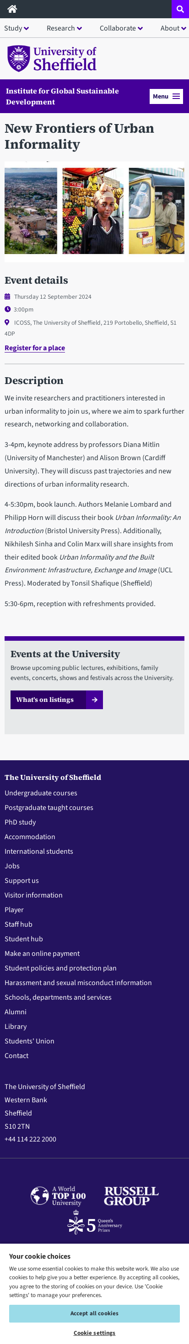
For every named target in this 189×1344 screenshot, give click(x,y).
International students (39, 851)
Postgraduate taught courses (49, 808)
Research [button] (61, 28)
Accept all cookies (94, 1313)
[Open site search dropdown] (180, 9)
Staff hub (18, 924)
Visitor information (34, 895)
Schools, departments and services (58, 997)
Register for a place (35, 348)
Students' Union (29, 1041)
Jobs (12, 866)
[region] (94, 1293)
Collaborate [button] (118, 28)
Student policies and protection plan (61, 968)
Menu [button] (166, 96)
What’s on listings (45, 699)
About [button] (170, 28)
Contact (16, 1056)
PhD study (20, 822)
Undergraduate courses (41, 793)
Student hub (24, 939)
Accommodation (30, 837)
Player (14, 910)
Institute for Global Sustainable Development (62, 96)
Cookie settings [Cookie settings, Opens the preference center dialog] (95, 1333)
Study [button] (13, 28)
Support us (22, 881)
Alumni (16, 1012)
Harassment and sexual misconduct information (78, 983)
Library (16, 1027)
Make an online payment (42, 954)
